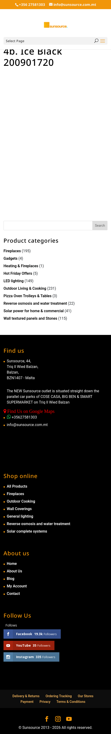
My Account (17, 586)
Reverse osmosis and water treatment (35, 303)
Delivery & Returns (25, 696)
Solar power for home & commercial (34, 311)
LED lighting (14, 281)
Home (12, 563)
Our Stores (85, 696)
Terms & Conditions (71, 702)
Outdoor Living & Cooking (25, 288)
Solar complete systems (27, 531)
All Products (17, 486)
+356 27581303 (32, 4)
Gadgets (11, 258)
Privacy (44, 702)
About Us (14, 571)
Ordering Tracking (59, 696)
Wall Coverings (19, 509)
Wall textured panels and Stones (30, 318)
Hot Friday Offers (18, 273)
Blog (10, 578)
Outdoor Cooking (21, 501)
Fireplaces (12, 251)
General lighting (20, 516)
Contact (13, 593)
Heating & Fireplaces (21, 266)
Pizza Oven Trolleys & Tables (27, 296)
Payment (27, 702)
